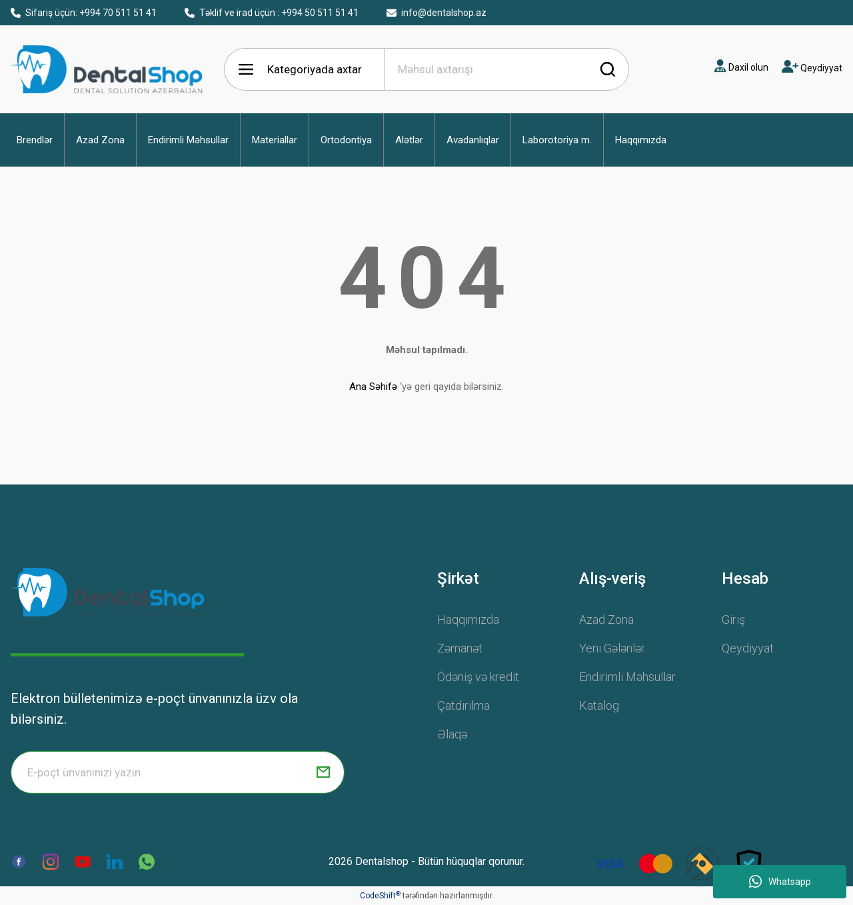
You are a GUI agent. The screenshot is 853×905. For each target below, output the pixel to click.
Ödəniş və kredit (478, 677)
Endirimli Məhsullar (627, 677)
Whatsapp (780, 881)
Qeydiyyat (748, 648)
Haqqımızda (468, 619)
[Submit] (323, 772)
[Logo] (108, 591)
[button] (34, 140)
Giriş (733, 619)
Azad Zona (606, 619)
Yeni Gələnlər (612, 648)
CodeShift (380, 895)
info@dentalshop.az (436, 12)
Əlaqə (452, 734)
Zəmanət (459, 648)
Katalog (599, 705)
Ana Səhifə (373, 387)
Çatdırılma (463, 705)
